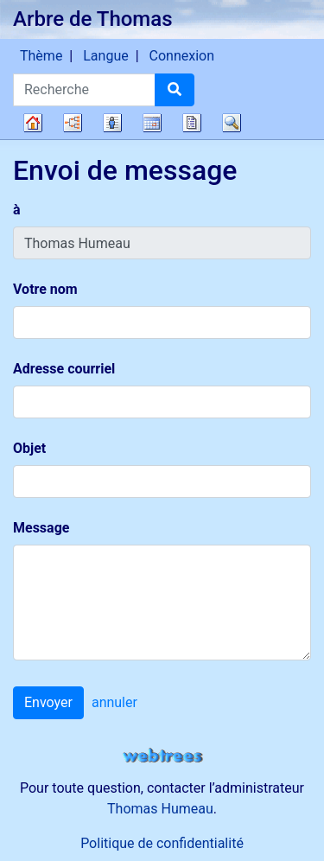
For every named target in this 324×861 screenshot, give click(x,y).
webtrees (162, 756)
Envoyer (48, 702)
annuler (114, 702)
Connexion (181, 56)
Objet (29, 448)
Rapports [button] (191, 122)
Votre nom (45, 289)
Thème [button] (41, 56)
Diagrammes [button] (72, 122)
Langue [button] (105, 56)
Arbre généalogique (32, 122)
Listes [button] (112, 122)
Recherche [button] (231, 122)
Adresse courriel (64, 368)
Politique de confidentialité (162, 843)
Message (41, 528)
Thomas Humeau (160, 808)
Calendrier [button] (152, 122)
